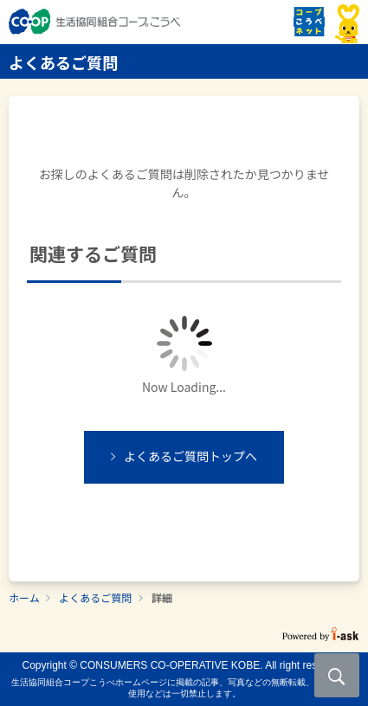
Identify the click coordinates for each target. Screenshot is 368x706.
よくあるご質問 (95, 597)
